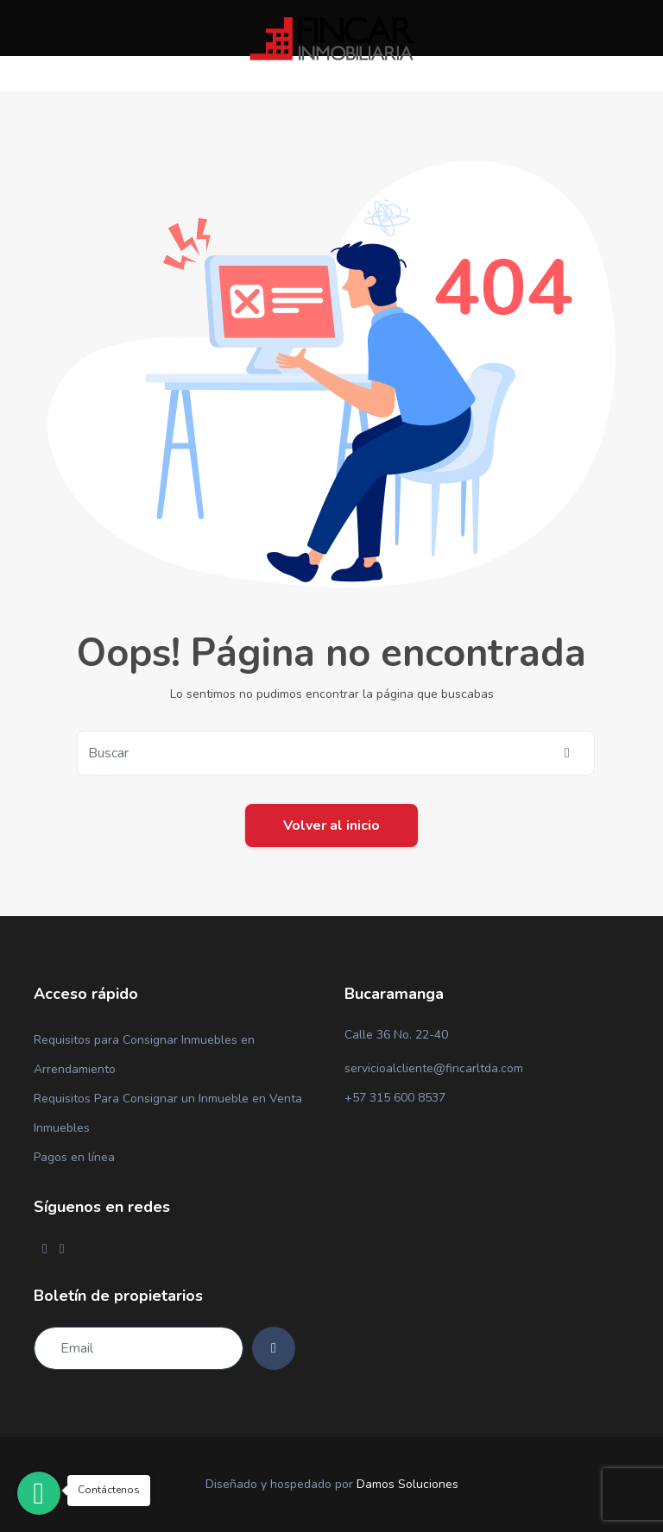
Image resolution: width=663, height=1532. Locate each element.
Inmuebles (62, 1128)
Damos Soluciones (407, 1484)
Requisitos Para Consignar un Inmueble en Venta (168, 1098)
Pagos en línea (74, 1157)
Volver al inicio (331, 825)
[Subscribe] (273, 1348)
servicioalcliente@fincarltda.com (433, 1068)
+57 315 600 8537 (394, 1097)
